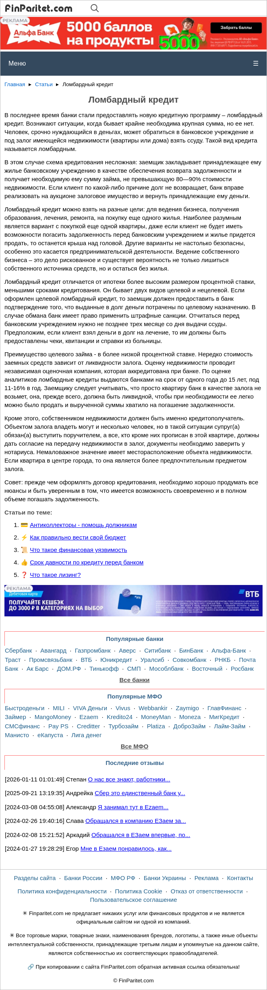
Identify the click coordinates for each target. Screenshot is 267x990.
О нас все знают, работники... (129, 779)
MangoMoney (53, 716)
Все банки (134, 679)
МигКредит (224, 716)
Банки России (83, 877)
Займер (15, 716)
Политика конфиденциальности (61, 891)
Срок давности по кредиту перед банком (86, 562)
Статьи (44, 84)
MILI (58, 708)
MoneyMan (156, 716)
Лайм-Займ (230, 726)
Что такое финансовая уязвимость (78, 549)
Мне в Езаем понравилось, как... (126, 848)
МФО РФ (123, 877)
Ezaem (88, 716)
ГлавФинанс (224, 708)
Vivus (123, 708)
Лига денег (86, 735)
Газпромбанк (93, 650)
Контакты (240, 877)
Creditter (88, 726)
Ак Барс (38, 668)
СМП (134, 668)
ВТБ (86, 659)
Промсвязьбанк (50, 659)
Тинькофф (104, 668)
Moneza (190, 716)
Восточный (207, 668)
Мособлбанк (166, 668)
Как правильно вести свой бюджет (78, 537)
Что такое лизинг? (55, 574)
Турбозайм (123, 726)
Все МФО (135, 746)
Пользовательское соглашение (133, 899)
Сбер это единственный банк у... (140, 793)
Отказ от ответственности (207, 891)
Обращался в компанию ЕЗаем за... (135, 820)
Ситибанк (157, 650)
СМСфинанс (22, 726)
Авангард (53, 650)
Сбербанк (18, 650)
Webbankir (153, 708)
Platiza (156, 726)
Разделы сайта (35, 877)
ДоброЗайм (190, 726)
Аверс (127, 650)
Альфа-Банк (228, 650)
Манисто (17, 735)
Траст (13, 659)
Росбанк (242, 668)
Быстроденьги (24, 708)
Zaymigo (187, 708)
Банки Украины (165, 877)
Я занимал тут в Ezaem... (133, 807)
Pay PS (58, 726)
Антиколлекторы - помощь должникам (83, 524)
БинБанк (191, 650)
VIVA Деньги (90, 708)
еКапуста (50, 735)
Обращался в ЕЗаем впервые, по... (140, 834)
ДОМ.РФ (69, 668)
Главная (14, 84)
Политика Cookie (138, 891)
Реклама (207, 877)
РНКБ (222, 659)
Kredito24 (119, 716)
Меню (133, 64)
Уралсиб (152, 659)
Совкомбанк (189, 659)
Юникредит (116, 659)
